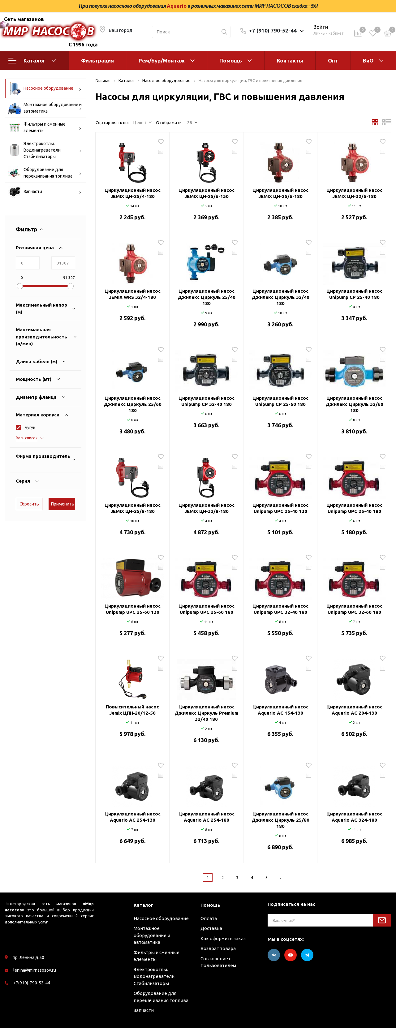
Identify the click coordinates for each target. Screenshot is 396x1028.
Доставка (211, 928)
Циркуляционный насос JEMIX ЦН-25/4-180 (133, 193)
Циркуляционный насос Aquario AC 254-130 (133, 817)
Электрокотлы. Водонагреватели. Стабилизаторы (44, 150)
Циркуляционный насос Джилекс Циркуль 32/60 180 (354, 404)
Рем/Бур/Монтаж (162, 60)
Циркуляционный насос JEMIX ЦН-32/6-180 (354, 193)
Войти (320, 27)
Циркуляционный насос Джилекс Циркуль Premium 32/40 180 (206, 713)
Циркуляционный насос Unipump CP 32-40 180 (207, 401)
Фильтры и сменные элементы (44, 127)
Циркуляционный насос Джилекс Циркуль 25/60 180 (132, 404)
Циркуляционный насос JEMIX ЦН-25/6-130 (207, 193)
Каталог (32, 61)
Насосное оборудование (44, 88)
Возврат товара (218, 948)
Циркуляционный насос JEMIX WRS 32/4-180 (133, 294)
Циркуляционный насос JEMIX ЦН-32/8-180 (207, 508)
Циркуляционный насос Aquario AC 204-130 (354, 710)
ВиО (368, 60)
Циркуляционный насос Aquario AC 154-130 (280, 710)
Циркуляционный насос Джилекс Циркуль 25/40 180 (206, 297)
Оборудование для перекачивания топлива (44, 172)
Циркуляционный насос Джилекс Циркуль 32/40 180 (280, 297)
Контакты (290, 60)
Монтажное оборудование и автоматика (45, 107)
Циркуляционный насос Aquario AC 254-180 (207, 817)
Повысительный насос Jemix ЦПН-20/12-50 (132, 710)
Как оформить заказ (223, 938)
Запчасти (44, 192)
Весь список (26, 438)
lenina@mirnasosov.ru (34, 970)
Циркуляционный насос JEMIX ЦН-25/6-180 (280, 193)
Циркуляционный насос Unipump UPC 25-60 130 (133, 609)
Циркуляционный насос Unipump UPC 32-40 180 (280, 609)
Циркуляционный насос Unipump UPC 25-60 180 (207, 609)
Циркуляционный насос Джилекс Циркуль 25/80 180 (280, 820)
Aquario (177, 6)
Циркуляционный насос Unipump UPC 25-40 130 (280, 508)
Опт (333, 60)
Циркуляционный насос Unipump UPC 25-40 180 (354, 508)
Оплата (208, 918)
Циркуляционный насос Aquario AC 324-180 (354, 817)
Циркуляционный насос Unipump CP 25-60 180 (280, 401)
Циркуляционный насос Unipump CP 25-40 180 (354, 294)
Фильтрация (97, 60)
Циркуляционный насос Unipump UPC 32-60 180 (354, 609)
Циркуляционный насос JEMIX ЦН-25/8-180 (133, 508)
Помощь (230, 60)
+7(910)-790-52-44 (31, 982)
